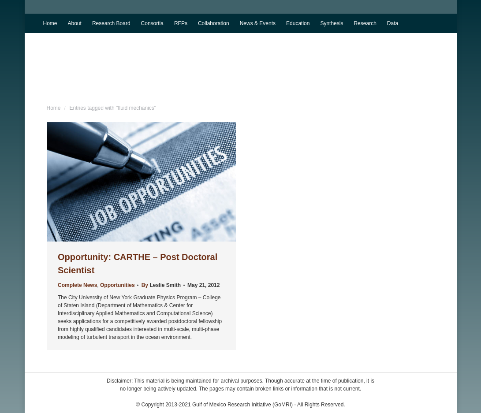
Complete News (77, 285)
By (160, 285)
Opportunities (117, 285)
